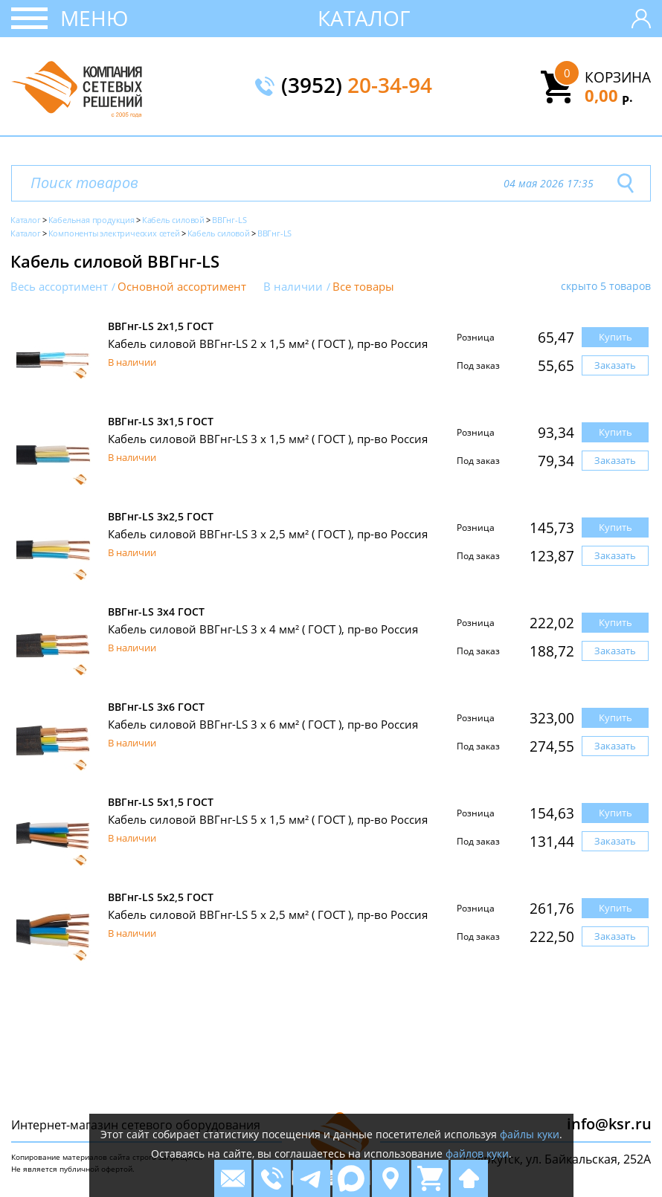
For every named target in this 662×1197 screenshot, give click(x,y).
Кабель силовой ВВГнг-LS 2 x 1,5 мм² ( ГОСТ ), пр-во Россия (268, 343)
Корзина (618, 77)
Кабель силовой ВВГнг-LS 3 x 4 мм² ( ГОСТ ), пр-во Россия (263, 629)
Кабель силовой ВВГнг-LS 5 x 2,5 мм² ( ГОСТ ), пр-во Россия (268, 914)
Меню (94, 18)
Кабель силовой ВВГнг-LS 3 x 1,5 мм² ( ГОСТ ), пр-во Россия (268, 438)
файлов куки (477, 1153)
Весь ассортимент (59, 287)
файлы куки (529, 1134)
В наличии (293, 287)
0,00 (609, 95)
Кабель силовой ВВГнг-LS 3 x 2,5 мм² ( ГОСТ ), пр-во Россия (268, 533)
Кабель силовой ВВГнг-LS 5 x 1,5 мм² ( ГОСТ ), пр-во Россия (268, 819)
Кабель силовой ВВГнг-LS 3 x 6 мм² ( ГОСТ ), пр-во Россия (263, 724)
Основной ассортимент (182, 287)
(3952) (356, 86)
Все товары (363, 287)
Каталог (364, 18)
